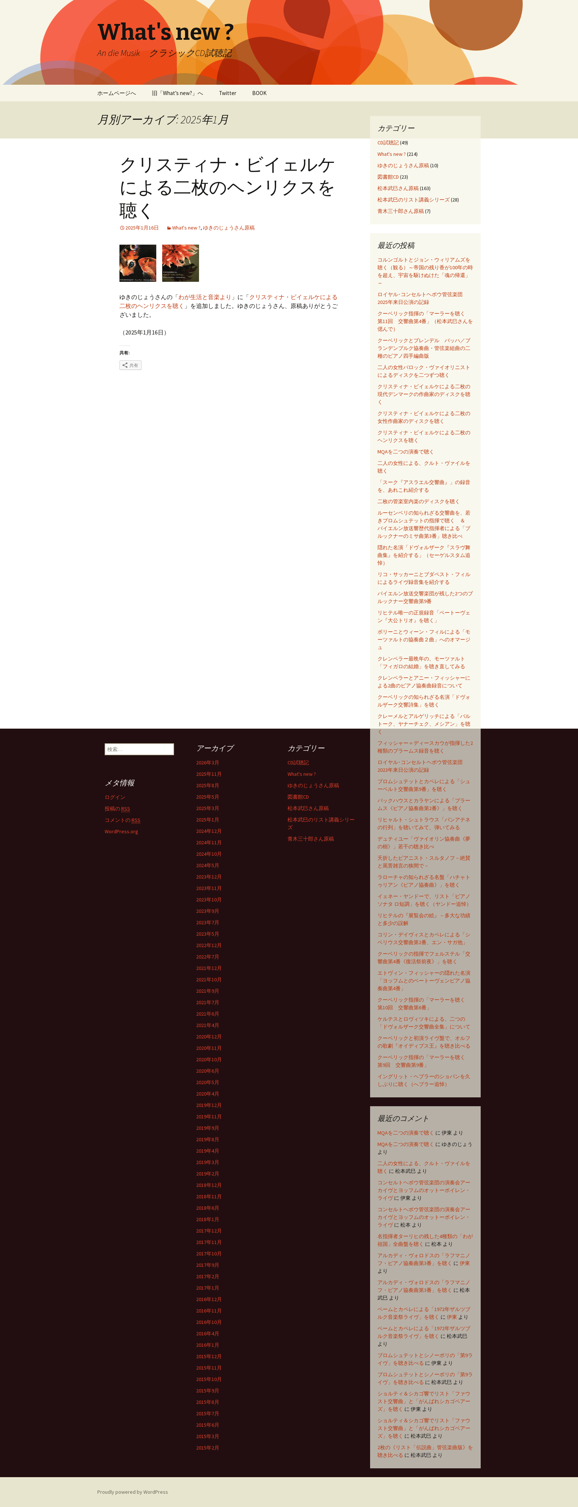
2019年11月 (209, 1116)
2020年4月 (207, 1093)
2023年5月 (207, 934)
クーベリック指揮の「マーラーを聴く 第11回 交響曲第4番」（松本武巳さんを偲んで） (425, 321)
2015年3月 (207, 1436)
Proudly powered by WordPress (132, 1492)
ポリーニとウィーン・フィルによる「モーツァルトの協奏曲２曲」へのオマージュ (423, 639)
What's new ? (186, 227)
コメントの (122, 820)
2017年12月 (209, 1230)
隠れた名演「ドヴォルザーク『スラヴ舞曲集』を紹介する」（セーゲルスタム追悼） (423, 555)
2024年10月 (209, 854)
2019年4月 (207, 1150)
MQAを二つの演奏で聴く (405, 451)
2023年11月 (209, 888)
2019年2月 (207, 1173)
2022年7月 (207, 956)
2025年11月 (209, 774)
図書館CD (388, 177)
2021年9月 (207, 991)
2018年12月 (209, 1185)
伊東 (465, 1263)
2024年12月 (209, 831)
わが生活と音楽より (204, 297)
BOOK (259, 93)
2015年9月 (207, 1390)
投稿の (117, 808)
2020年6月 (207, 1071)
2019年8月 (207, 1139)
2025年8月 (207, 785)
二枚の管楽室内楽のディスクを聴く (418, 501)
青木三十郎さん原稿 (400, 211)
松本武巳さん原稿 (398, 188)
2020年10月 (209, 1059)
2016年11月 (209, 1310)
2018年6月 (207, 1208)
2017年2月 (207, 1276)
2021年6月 (207, 1013)
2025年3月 (207, 808)
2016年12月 (209, 1299)
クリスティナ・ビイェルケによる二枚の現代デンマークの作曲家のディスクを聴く (423, 394)
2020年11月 (209, 1048)
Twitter (227, 93)
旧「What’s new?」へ (177, 93)
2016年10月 (209, 1322)
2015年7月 (207, 1413)
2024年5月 (207, 865)
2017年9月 (207, 1265)
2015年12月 (209, 1356)
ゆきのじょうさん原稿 (229, 227)
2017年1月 (207, 1288)
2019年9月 (207, 1128)
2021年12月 (209, 968)
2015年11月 (209, 1367)
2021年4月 (207, 1025)
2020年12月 (209, 1036)
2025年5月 (207, 796)
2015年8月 (207, 1402)
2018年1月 (207, 1219)
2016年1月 (207, 1345)
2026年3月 (207, 762)
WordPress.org (121, 831)
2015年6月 (207, 1425)
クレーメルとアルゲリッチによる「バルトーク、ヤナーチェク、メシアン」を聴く (423, 724)
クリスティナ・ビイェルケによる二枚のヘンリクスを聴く (227, 187)
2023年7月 (207, 922)
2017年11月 (209, 1242)
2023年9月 (207, 911)
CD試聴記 (388, 142)
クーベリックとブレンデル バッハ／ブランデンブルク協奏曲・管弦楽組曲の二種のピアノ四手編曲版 (423, 348)
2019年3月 (207, 1162)
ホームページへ (116, 93)
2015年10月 (209, 1379)
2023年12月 (209, 876)
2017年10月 (209, 1253)
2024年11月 (209, 842)
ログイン (115, 797)
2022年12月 (209, 945)
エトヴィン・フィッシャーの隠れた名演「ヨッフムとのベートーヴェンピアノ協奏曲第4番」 (423, 981)
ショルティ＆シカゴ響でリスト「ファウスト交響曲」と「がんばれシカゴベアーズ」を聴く (423, 1401)
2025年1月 (207, 819)
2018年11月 (209, 1196)
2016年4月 (207, 1333)
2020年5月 (207, 1082)
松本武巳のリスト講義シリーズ (413, 199)
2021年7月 (207, 1002)
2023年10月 (209, 899)
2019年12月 (209, 1105)
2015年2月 (207, 1447)
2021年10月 (209, 979)
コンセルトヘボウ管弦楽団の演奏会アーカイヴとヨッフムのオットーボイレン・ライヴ (423, 1190)
